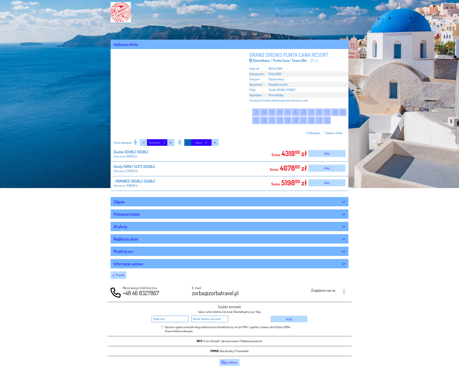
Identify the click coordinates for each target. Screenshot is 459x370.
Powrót (118, 275)
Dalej (327, 153)
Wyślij (289, 319)
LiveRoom (229, 362)
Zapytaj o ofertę (332, 133)
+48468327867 (293, 10)
